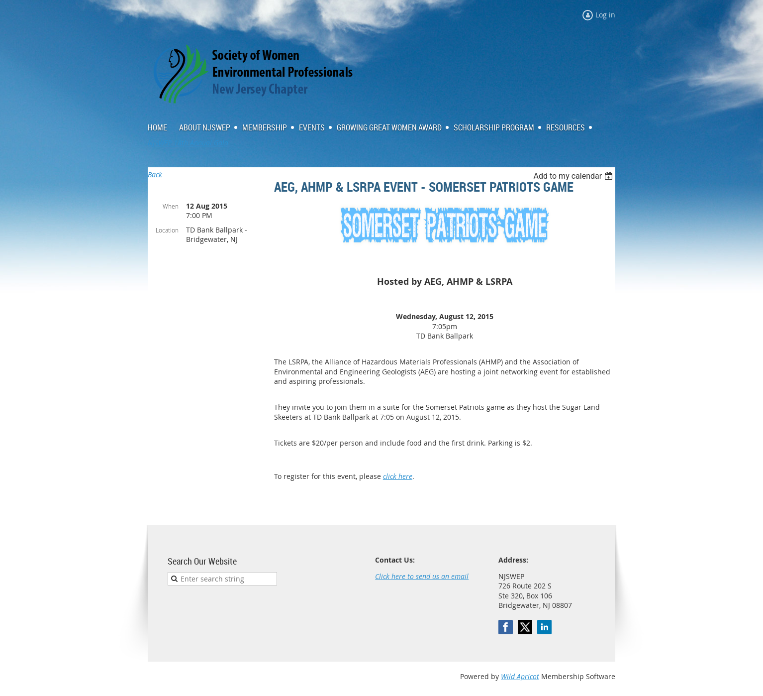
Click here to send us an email (422, 576)
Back (155, 174)
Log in (605, 14)
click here (397, 476)
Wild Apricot (520, 676)
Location (167, 230)
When (171, 206)
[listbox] (574, 176)
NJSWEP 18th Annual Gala (188, 142)
